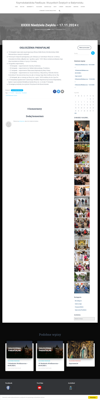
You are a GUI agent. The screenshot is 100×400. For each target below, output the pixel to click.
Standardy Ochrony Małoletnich (48, 10)
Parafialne (24, 92)
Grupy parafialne (79, 307)
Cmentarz (75, 6)
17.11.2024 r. (11, 92)
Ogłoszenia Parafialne (17, 90)
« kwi (75, 113)
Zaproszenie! (78, 76)
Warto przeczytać (84, 47)
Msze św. (22, 6)
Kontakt (83, 6)
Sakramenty (30, 6)
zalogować (21, 121)
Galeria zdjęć (47, 6)
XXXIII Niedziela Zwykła (11, 95)
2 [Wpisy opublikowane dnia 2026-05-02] (90, 99)
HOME (16, 6)
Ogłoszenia (39, 6)
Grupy (55, 6)
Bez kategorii (78, 300)
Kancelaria (68, 6)
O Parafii (61, 6)
